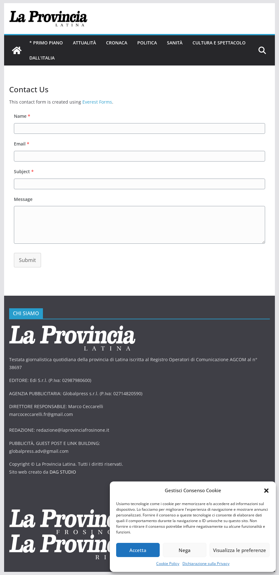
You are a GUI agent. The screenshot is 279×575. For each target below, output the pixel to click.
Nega (185, 550)
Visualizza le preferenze (239, 550)
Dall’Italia (42, 58)
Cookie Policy (167, 563)
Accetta (137, 550)
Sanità (174, 43)
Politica (147, 43)
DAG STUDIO (63, 472)
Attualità (84, 43)
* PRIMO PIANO (46, 43)
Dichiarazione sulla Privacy (205, 563)
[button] (266, 490)
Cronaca (116, 43)
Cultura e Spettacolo (219, 43)
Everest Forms (97, 102)
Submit (27, 260)
